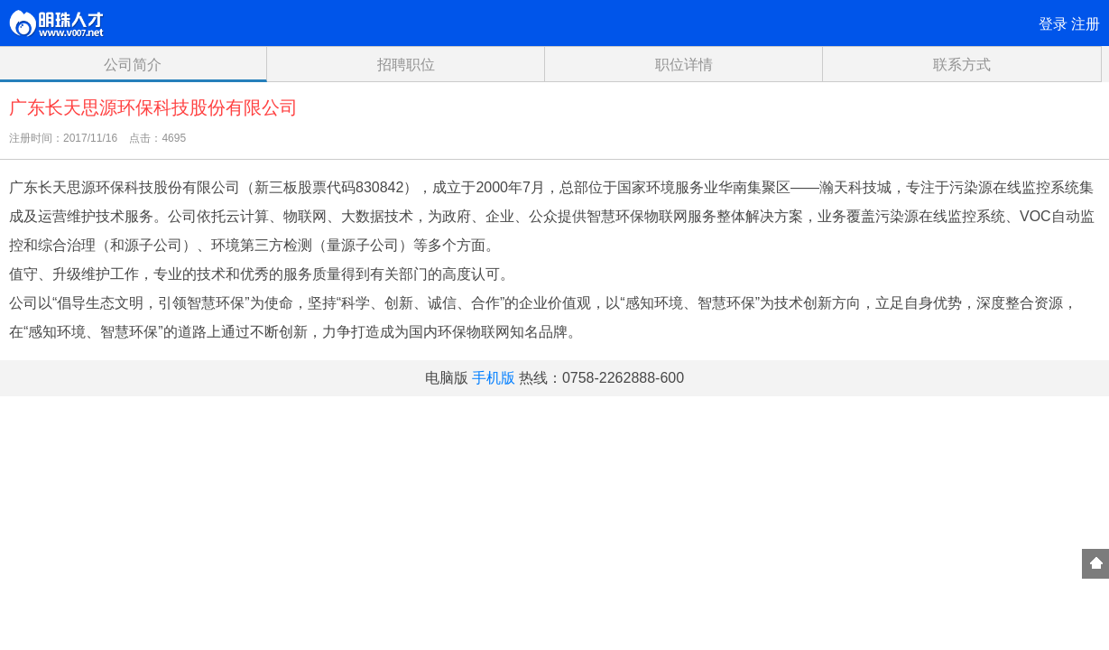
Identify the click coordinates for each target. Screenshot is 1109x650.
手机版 (493, 377)
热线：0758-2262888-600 (601, 377)
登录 (1053, 24)
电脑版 (446, 377)
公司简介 (133, 64)
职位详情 (684, 64)
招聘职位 (406, 64)
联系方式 (962, 64)
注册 (1085, 24)
